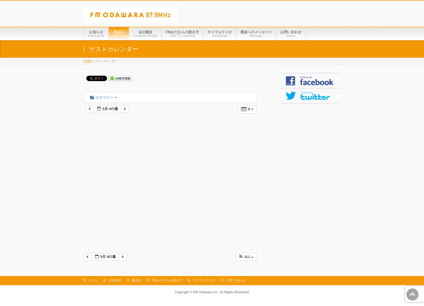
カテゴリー (103, 97)
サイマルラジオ (204, 280)
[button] (246, 257)
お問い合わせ (235, 280)
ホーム (93, 280)
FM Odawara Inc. (205, 292)
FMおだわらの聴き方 (167, 280)
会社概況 (114, 280)
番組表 (136, 280)
